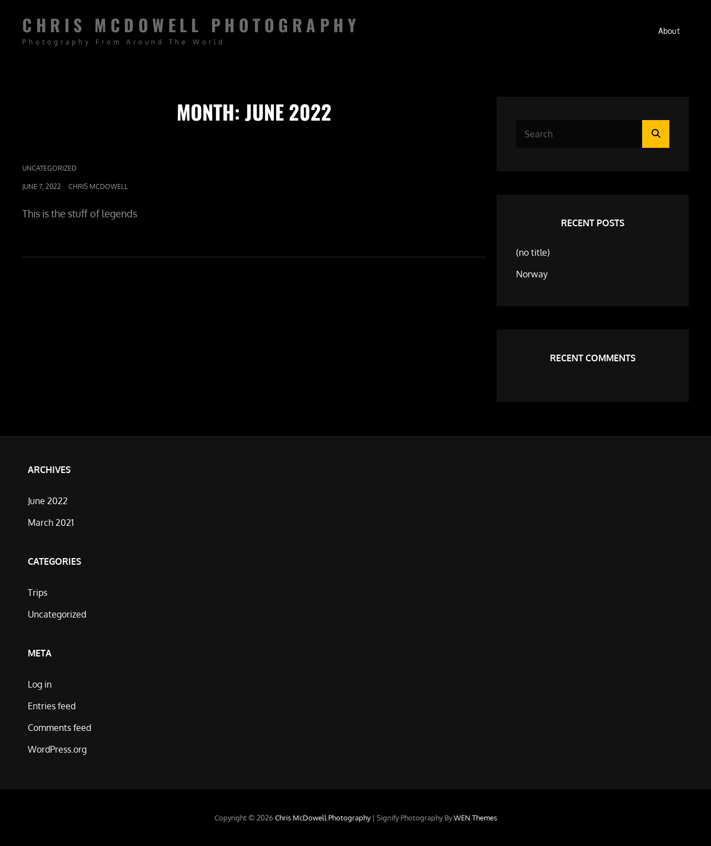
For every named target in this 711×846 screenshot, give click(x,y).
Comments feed (59, 727)
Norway (532, 274)
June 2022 (48, 500)
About (669, 31)
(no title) (533, 252)
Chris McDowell (98, 186)
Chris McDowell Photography (191, 24)
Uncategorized (49, 168)
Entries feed (52, 705)
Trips (37, 592)
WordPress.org (57, 749)
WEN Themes (475, 817)
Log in (40, 684)
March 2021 (51, 522)
